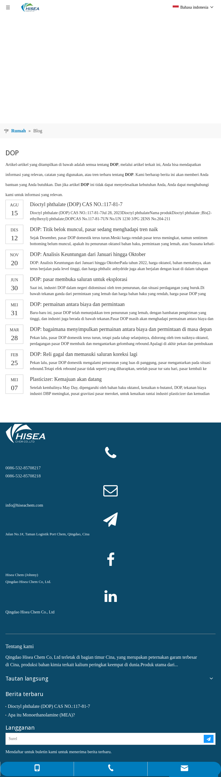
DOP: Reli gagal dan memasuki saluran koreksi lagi (83, 354)
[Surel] (100, 739)
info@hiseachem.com (24, 505)
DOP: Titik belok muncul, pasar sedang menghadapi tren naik (94, 229)
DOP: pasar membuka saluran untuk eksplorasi (78, 279)
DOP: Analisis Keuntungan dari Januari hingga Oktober (88, 254)
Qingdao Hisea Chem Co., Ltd (29, 612)
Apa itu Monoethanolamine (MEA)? (41, 714)
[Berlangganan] (209, 739)
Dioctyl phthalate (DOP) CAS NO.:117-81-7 (76, 204)
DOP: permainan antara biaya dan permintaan (77, 304)
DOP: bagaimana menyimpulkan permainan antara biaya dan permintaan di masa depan (121, 329)
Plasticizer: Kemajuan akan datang (66, 379)
